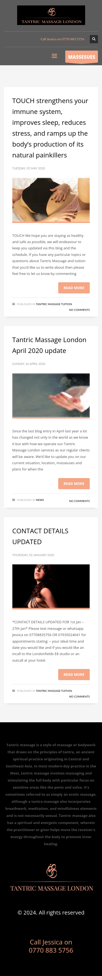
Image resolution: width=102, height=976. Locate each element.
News (40, 499)
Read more (74, 287)
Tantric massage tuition (54, 304)
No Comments (79, 309)
